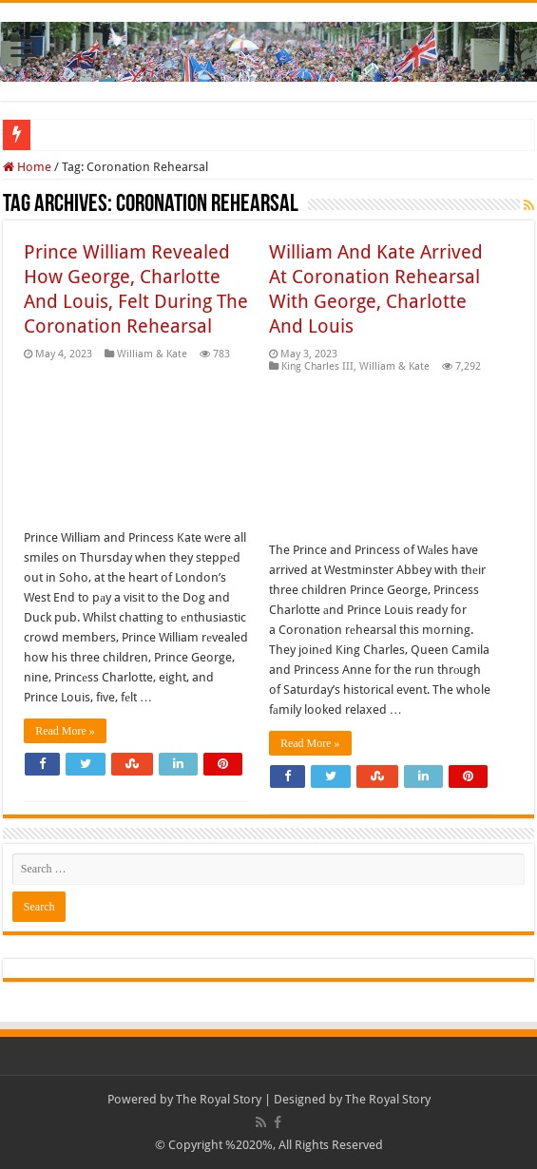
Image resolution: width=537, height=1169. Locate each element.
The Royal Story (218, 1099)
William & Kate (152, 354)
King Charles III (317, 366)
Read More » (65, 731)
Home (27, 167)
